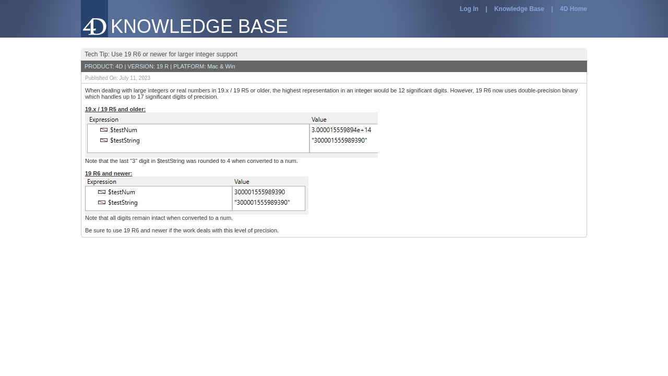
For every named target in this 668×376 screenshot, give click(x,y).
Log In (469, 9)
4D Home (573, 9)
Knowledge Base (519, 9)
